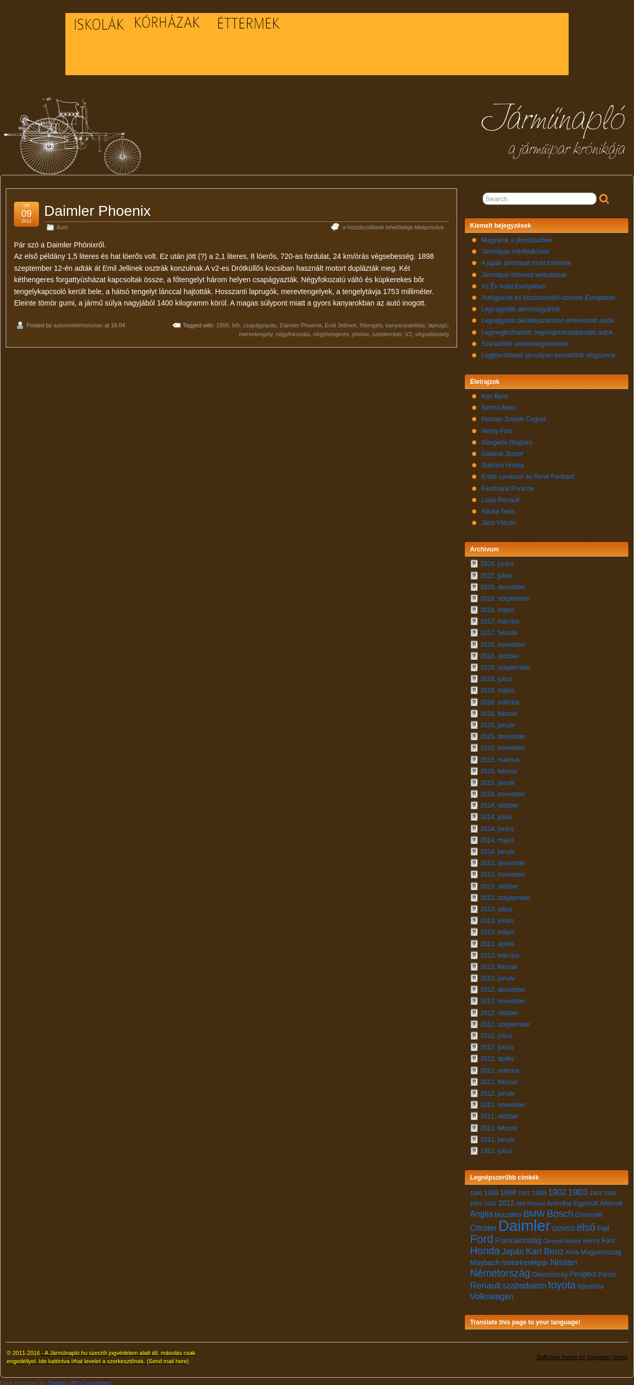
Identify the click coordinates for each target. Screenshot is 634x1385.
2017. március (499, 618)
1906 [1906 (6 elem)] (609, 1190)
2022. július (496, 573)
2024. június (497, 561)
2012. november (503, 998)
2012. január (497, 1091)
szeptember (387, 331)
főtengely (371, 323)
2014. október (499, 803)
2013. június (497, 918)
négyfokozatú (293, 331)
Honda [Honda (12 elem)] (485, 1248)
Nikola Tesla (498, 509)
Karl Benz (494, 393)
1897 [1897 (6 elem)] (524, 1190)
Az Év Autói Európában (513, 283)
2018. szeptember (505, 596)
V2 (408, 331)
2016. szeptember (505, 665)
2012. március (499, 1068)
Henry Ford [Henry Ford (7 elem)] (599, 1238)
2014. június (497, 826)
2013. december (503, 860)
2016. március (499, 699)
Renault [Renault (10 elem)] (485, 1283)
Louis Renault (500, 497)
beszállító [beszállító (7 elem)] (507, 1212)
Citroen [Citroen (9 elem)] (483, 1225)
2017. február (498, 630)
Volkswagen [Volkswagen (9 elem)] (492, 1294)
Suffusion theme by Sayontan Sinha (581, 1354)
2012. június (497, 1044)
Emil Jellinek (340, 323)
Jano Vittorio (498, 520)
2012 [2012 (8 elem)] (506, 1200)
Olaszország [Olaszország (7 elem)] (550, 1272)
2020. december (503, 584)
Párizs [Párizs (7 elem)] (607, 1272)
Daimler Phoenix (97, 208)
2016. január (497, 722)
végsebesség (432, 331)
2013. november (503, 872)
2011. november (503, 1102)
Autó (62, 224)
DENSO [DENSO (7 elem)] (564, 1226)
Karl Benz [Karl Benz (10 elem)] (545, 1249)
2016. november (503, 642)
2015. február (498, 768)
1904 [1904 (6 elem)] (595, 1190)
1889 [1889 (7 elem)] (491, 1190)
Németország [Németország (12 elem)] (500, 1270)
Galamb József (502, 451)
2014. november (503, 791)
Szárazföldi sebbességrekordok (524, 341)
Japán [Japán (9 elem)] (513, 1248)
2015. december (503, 734)
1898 (222, 323)
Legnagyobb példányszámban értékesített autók (547, 318)
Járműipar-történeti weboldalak (524, 272)
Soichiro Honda (502, 462)
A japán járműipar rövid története (526, 260)
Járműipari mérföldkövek (515, 249)
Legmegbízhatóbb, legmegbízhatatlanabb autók (547, 330)
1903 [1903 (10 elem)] (578, 1190)
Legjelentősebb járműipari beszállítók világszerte (548, 352)
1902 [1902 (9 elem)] (557, 1189)
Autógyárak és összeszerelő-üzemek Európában (548, 295)
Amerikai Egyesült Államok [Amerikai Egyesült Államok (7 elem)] (585, 1200)
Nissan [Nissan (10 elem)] (563, 1260)
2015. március (499, 757)
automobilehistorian (78, 323)
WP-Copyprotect (90, 1380)
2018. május (497, 607)
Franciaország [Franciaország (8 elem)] (518, 1238)
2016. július (496, 676)
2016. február (498, 711)
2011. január (497, 1137)
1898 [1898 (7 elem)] (539, 1190)
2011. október (499, 1113)
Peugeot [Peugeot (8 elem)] (582, 1271)
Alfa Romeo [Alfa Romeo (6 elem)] (530, 1201)
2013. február (498, 964)
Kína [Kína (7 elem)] (572, 1249)
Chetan (57, 1380)
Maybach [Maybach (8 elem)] (485, 1260)
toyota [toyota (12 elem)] (562, 1282)
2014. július (496, 814)
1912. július (496, 1148)
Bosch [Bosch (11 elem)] (560, 1211)
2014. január (497, 849)
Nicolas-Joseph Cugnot (513, 416)
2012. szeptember (505, 1022)
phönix (360, 331)
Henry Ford (497, 428)
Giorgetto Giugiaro (506, 440)
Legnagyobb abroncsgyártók (520, 306)
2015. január (497, 780)
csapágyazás (260, 323)
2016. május (497, 687)
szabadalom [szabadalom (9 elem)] (524, 1283)
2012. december (503, 987)
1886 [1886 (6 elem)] (476, 1190)
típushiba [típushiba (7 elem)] (590, 1283)
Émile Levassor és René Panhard (527, 474)
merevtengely (255, 331)
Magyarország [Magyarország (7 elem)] (601, 1249)
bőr (236, 323)
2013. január (497, 975)
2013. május (497, 929)
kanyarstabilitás (405, 323)
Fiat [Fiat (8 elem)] (603, 1226)
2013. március (499, 953)
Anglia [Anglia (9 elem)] (481, 1211)
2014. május (497, 837)
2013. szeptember (505, 895)
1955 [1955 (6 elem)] (476, 1201)
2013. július (496, 906)
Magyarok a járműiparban (516, 237)
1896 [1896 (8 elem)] (508, 1190)
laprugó (437, 323)
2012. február (498, 1079)
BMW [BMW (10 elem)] (534, 1211)
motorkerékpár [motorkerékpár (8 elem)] (524, 1260)
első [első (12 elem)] (586, 1224)
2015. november (503, 745)
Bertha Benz (498, 405)
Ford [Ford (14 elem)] (481, 1236)
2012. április (497, 1056)
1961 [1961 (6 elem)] (490, 1201)
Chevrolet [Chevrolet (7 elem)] (589, 1212)
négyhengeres (331, 331)
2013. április (497, 941)
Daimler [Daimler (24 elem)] (524, 1222)
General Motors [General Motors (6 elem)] (562, 1238)
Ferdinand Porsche (507, 486)
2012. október (499, 1010)
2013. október (499, 884)
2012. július (496, 1033)
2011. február (498, 1125)
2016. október (499, 653)
